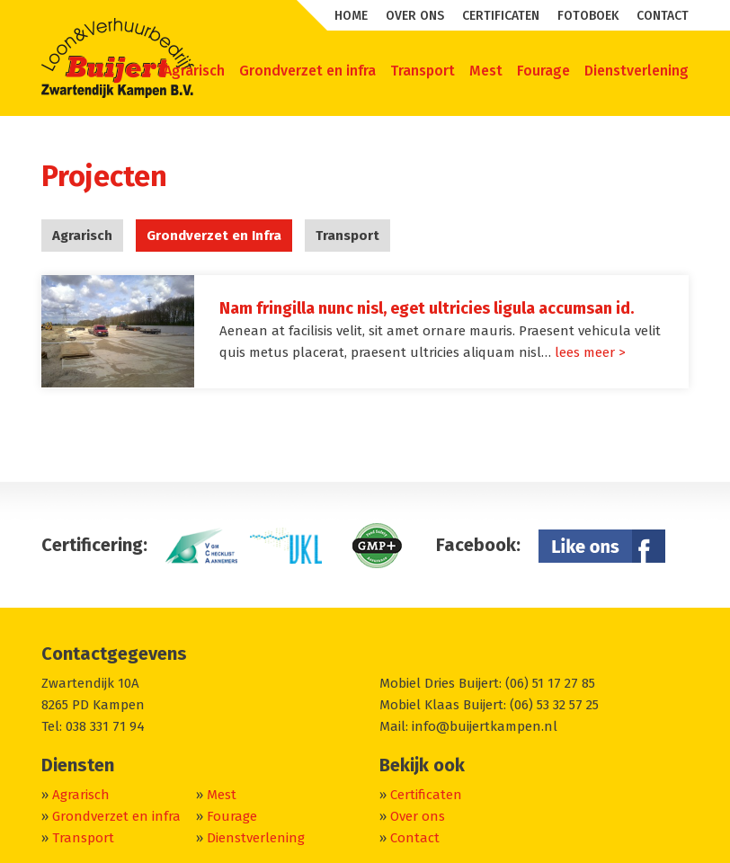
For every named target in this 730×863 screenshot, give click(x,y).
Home (351, 15)
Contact (663, 15)
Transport (347, 235)
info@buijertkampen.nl (484, 726)
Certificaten (500, 15)
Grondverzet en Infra (214, 235)
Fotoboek (588, 15)
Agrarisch (82, 235)
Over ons (415, 15)
